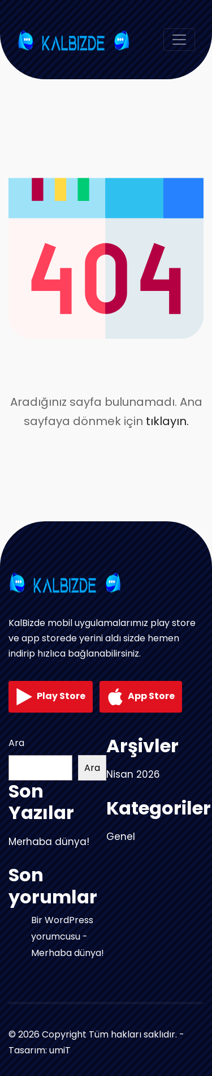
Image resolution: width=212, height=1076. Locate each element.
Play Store (50, 696)
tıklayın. (167, 421)
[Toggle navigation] (179, 39)
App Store (141, 696)
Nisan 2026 (133, 774)
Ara (16, 742)
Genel (120, 836)
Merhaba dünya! (48, 841)
